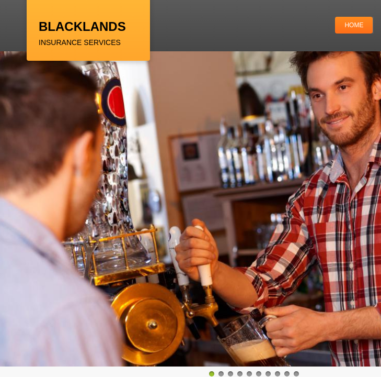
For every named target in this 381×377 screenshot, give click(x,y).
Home (353, 25)
